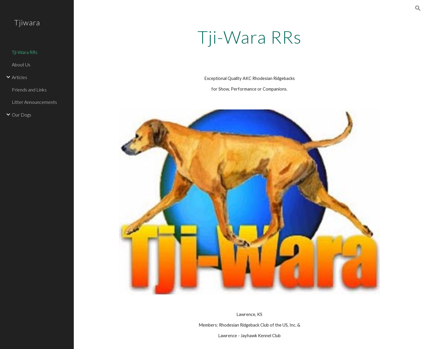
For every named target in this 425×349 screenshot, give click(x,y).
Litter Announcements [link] (34, 102)
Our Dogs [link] (21, 114)
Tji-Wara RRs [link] (24, 52)
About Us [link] (21, 64)
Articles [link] (19, 77)
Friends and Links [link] (29, 89)
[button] (418, 8)
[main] (249, 37)
